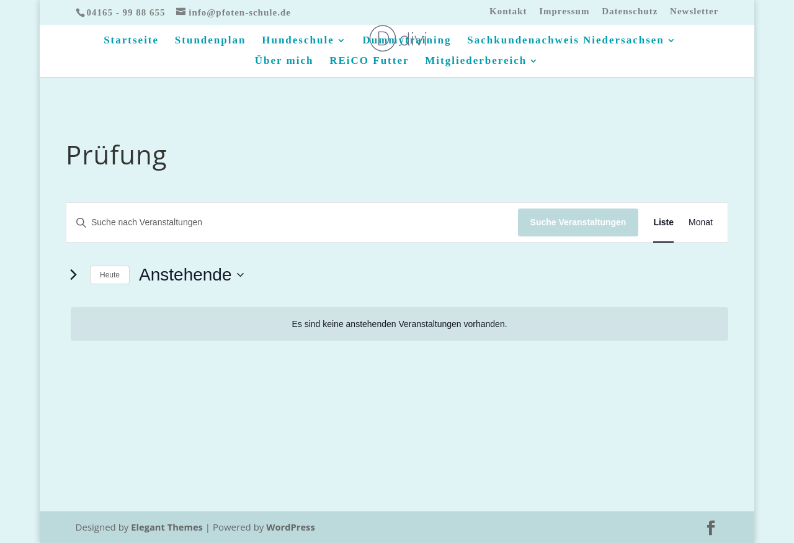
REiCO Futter (369, 61)
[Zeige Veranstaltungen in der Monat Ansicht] (701, 222)
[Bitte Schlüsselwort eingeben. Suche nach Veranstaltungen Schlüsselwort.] (292, 222)
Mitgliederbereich (476, 61)
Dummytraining (406, 41)
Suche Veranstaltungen (578, 222)
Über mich (284, 61)
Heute (110, 275)
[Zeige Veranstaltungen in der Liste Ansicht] (663, 222)
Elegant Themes (167, 527)
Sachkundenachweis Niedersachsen (565, 41)
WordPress (293, 527)
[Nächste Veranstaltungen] (73, 274)
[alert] (399, 324)
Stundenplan (210, 41)
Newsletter (694, 11)
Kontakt (508, 11)
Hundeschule (298, 41)
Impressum (564, 11)
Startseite (131, 41)
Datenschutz (630, 11)
